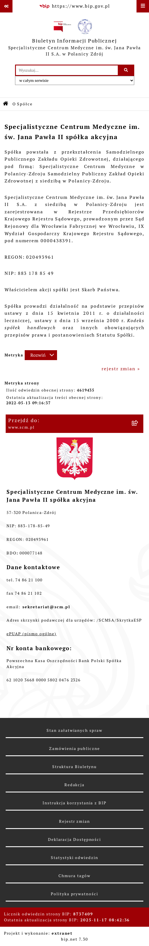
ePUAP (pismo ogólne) (31, 633)
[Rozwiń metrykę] (41, 355)
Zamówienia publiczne (74, 748)
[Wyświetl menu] (143, 6)
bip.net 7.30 (74, 939)
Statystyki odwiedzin (74, 857)
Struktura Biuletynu (74, 766)
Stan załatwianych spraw (74, 730)
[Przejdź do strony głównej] (74, 38)
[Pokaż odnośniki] (6, 6)
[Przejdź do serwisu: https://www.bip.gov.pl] (74, 6)
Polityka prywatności (74, 893)
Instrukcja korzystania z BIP (74, 802)
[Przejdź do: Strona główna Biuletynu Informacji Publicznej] (6, 104)
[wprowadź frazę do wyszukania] (67, 70)
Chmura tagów (74, 875)
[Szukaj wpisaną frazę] (126, 70)
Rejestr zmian (74, 821)
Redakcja (74, 784)
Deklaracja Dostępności (74, 839)
